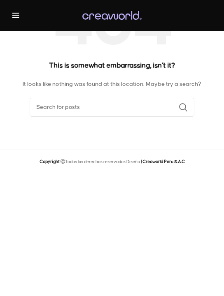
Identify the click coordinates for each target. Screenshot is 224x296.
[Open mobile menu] (15, 15)
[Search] (112, 107)
